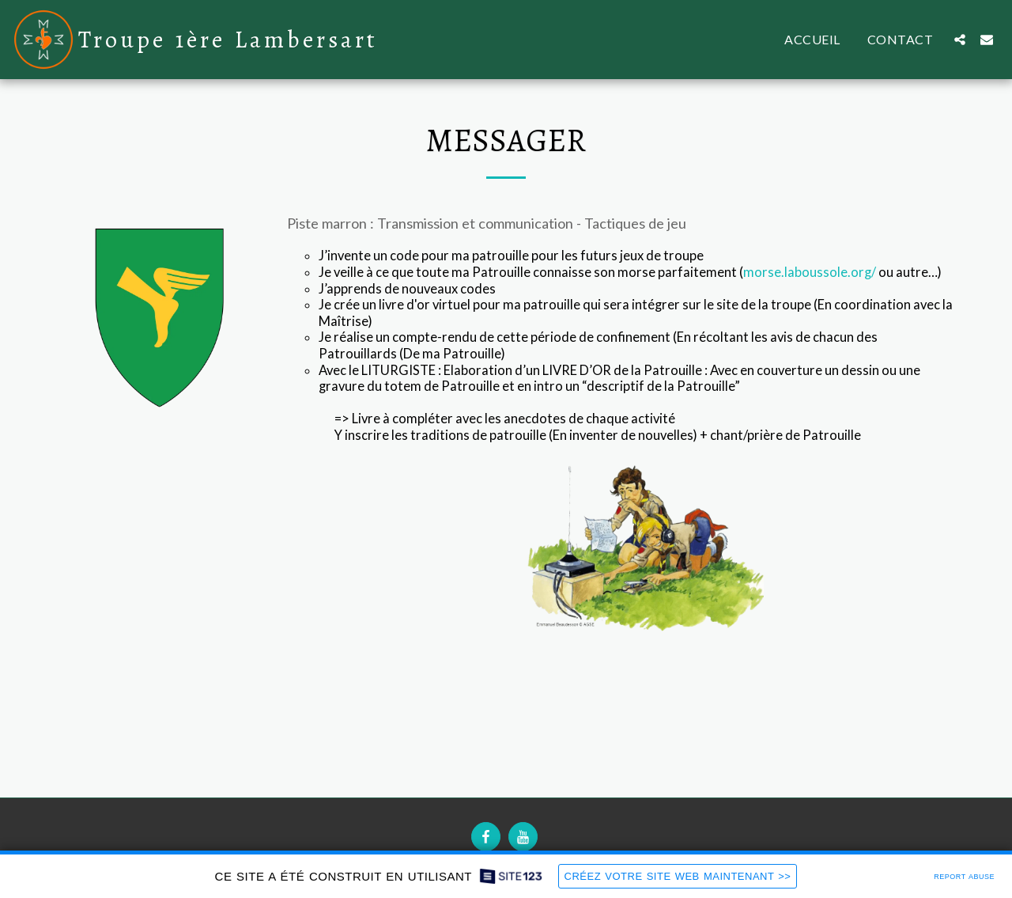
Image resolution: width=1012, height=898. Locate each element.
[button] (959, 39)
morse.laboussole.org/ (809, 272)
